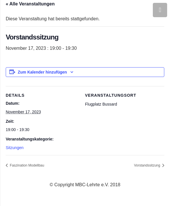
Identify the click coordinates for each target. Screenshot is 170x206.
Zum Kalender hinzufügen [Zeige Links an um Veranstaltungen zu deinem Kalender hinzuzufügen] (42, 72)
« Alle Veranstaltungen (30, 3)
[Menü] (160, 10)
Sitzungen (14, 147)
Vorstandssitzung (147, 165)
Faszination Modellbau (26, 165)
